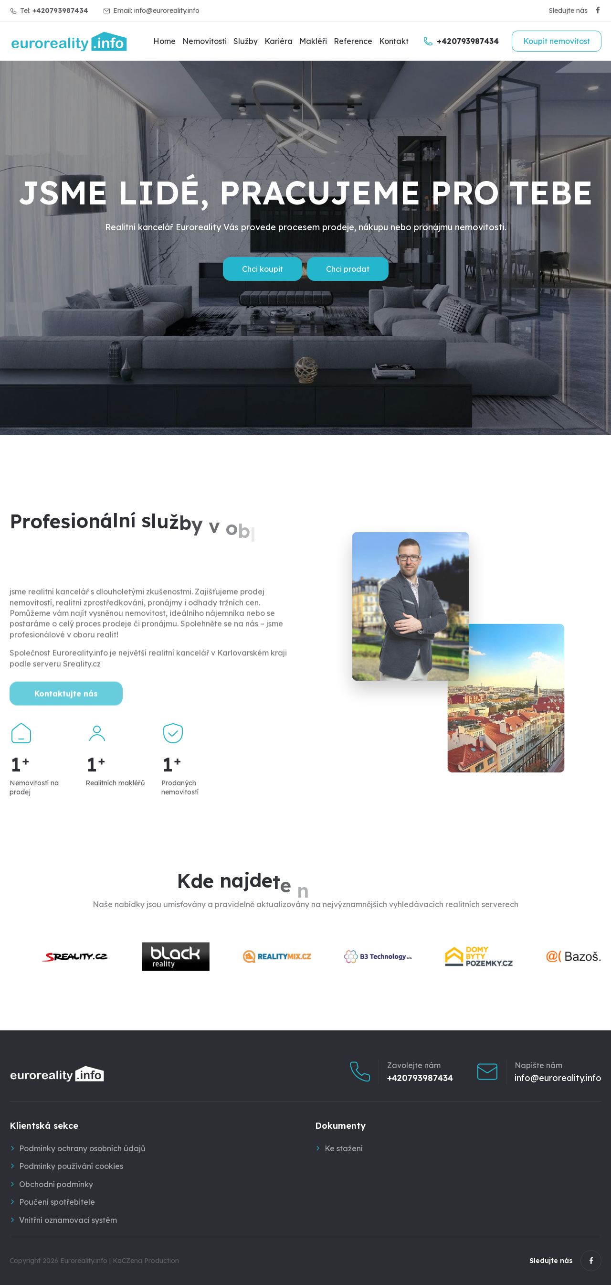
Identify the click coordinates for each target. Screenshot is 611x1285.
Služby (245, 41)
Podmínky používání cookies (71, 1166)
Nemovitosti (204, 41)
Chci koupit (262, 269)
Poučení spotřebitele (57, 1202)
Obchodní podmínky (56, 1184)
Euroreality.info (83, 1260)
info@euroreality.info (167, 10)
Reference (353, 41)
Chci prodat (347, 269)
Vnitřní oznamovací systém (68, 1220)
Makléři (313, 41)
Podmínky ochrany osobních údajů (82, 1148)
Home (164, 41)
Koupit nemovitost (556, 41)
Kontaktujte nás (66, 721)
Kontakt (394, 41)
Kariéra (278, 41)
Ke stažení (344, 1148)
